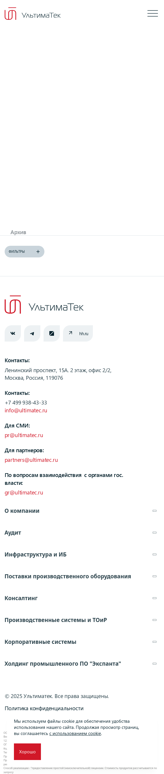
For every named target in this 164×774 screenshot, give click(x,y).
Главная (26, 42)
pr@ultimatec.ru (24, 435)
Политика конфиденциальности (44, 708)
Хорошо (27, 751)
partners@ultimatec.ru (31, 459)
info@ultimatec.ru (26, 410)
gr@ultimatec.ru (24, 492)
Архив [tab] (18, 232)
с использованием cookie (75, 733)
